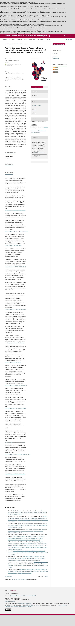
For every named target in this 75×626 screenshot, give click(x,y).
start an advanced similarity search (20, 590)
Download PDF (37, 87)
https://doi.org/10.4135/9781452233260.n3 (15, 220)
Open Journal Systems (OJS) (25, 614)
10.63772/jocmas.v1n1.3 (39, 152)
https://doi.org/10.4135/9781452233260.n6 (15, 484)
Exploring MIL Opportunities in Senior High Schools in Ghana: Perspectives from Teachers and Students (27, 554)
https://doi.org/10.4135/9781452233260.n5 (15, 452)
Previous (9, 586)
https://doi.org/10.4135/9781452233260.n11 (15, 320)
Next (45, 586)
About (49, 39)
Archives (12, 39)
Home (6, 44)
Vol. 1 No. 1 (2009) (19, 44)
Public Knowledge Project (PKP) (33, 615)
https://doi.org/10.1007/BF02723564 (13, 256)
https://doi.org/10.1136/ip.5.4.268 (13, 373)
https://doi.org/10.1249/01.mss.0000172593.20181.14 (17, 465)
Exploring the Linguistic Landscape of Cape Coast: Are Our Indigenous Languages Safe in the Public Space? (27, 528)
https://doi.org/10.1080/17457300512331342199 (16, 242)
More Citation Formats (37, 156)
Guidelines (40, 39)
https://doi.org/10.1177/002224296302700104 (16, 396)
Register (66, 35)
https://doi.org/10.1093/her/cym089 (15, 353)
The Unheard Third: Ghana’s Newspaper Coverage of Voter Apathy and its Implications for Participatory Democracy (28, 574)
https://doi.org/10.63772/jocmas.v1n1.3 (14, 73)
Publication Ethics (29, 39)
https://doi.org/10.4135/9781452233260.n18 (15, 277)
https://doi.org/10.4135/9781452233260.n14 (15, 419)
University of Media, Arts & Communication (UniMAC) (23, 606)
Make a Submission (59, 44)
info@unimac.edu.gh (10, 612)
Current (4, 39)
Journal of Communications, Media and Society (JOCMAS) (27, 36)
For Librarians (56, 58)
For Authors (55, 56)
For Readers (55, 53)
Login (71, 35)
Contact (19, 39)
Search (69, 39)
